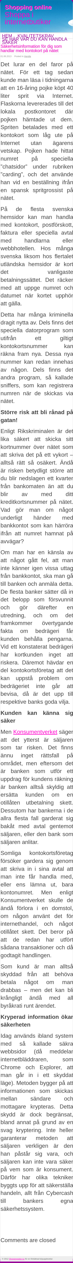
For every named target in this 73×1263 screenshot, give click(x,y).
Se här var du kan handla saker (34, 40)
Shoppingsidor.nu (17, 1259)
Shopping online (28, 7)
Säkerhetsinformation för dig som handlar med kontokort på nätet (31, 48)
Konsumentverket (35, 732)
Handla (27, 56)
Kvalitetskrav (36, 35)
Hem (7, 35)
